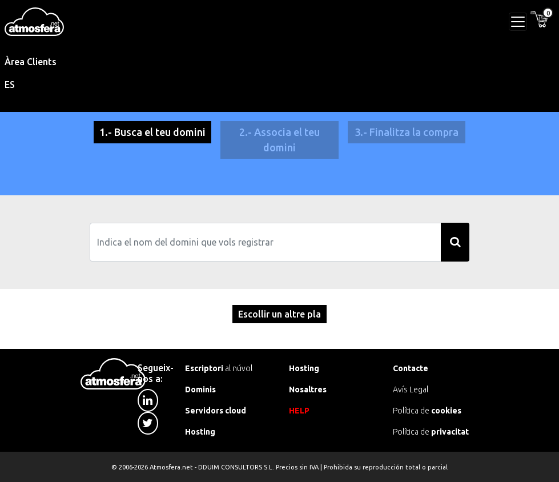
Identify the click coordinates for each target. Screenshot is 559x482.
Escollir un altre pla (279, 314)
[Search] (265, 242)
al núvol (218, 368)
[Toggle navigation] (518, 22)
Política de (427, 410)
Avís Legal (410, 389)
